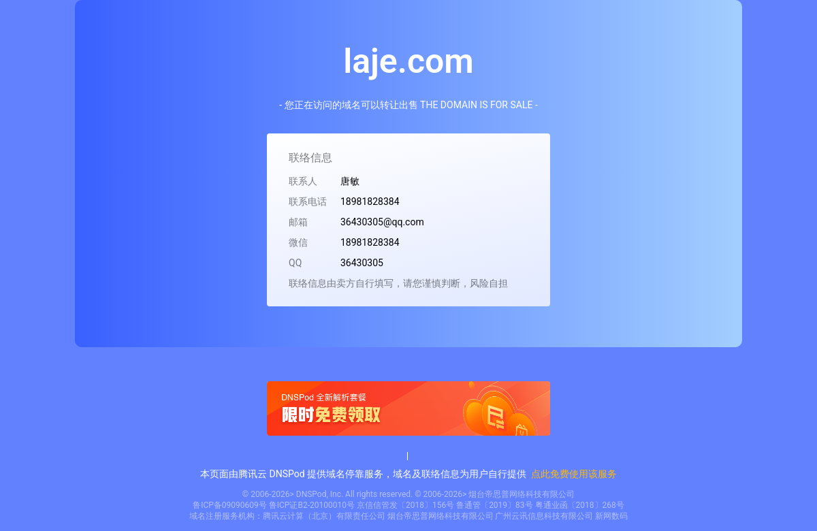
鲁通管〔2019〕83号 (494, 505)
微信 (298, 242)
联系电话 (308, 201)
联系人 (303, 181)
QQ (295, 262)
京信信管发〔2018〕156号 (405, 505)
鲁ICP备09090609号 (230, 505)
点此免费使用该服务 (574, 473)
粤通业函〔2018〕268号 (579, 505)
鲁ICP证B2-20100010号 (312, 505)
